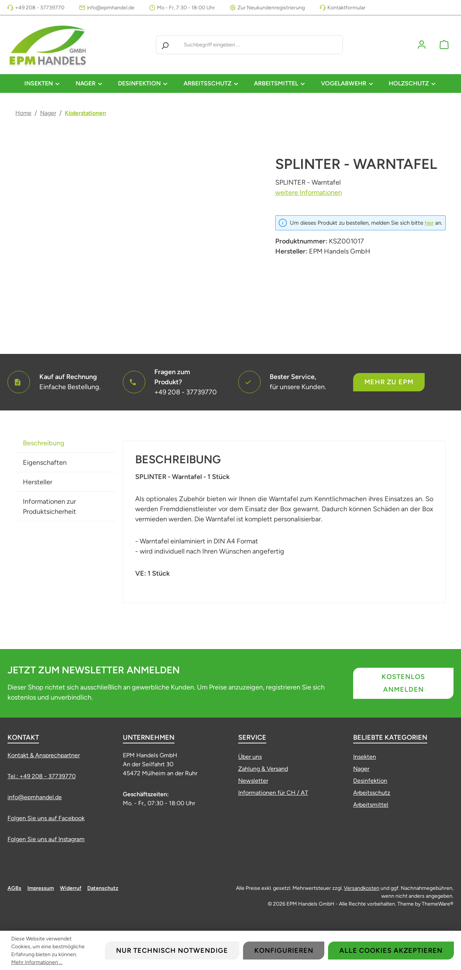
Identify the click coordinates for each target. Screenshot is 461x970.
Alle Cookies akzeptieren (391, 950)
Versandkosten (361, 888)
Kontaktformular (346, 7)
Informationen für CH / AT (273, 792)
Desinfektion (370, 780)
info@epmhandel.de (110, 7)
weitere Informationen (308, 192)
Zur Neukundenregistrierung (271, 7)
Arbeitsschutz (371, 792)
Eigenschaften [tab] (45, 462)
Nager (361, 768)
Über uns (250, 756)
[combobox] (261, 45)
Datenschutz (102, 888)
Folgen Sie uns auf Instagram (46, 839)
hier (429, 222)
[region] (138, 237)
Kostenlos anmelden (403, 683)
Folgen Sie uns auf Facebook (46, 818)
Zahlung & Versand (263, 768)
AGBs (14, 888)
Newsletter (253, 780)
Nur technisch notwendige (172, 950)
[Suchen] (164, 45)
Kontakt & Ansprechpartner (43, 755)
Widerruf (70, 888)
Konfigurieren (283, 950)
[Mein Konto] (421, 44)
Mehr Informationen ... (37, 962)
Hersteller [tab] (37, 482)
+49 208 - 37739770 (39, 7)
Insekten (364, 756)
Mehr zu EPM (388, 382)
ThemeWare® (438, 904)
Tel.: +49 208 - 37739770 (41, 776)
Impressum (40, 888)
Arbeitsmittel (370, 804)
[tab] (65, 443)
